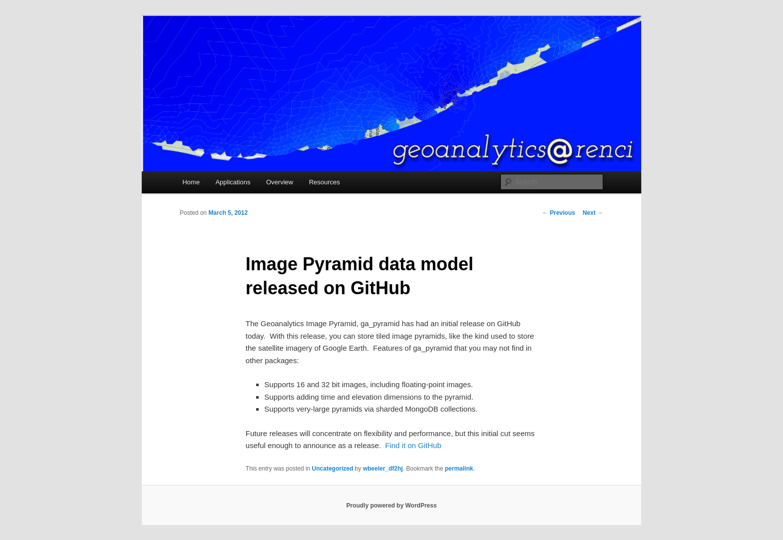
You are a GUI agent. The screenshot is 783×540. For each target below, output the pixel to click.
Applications (232, 182)
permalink (459, 468)
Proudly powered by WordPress (391, 505)
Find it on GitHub (413, 445)
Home (191, 182)
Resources (324, 182)
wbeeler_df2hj (383, 468)
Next (593, 212)
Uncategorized (333, 468)
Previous (558, 212)
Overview (279, 182)
